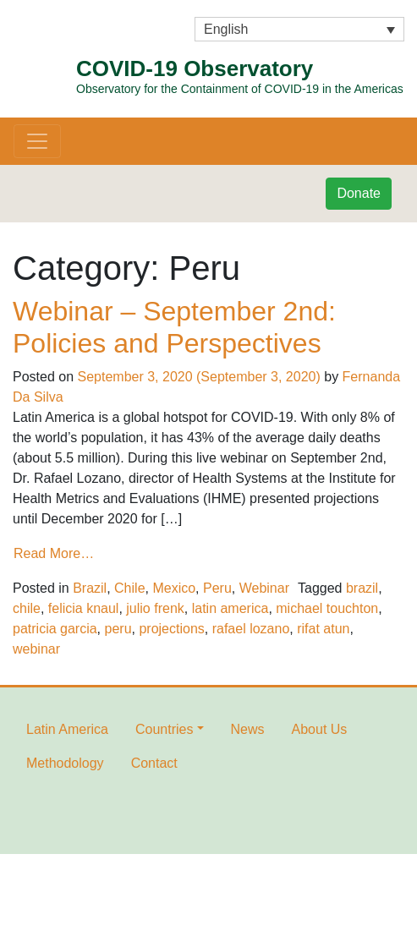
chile (27, 608)
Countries (164, 729)
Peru (217, 588)
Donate (359, 193)
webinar (36, 649)
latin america (230, 608)
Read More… (54, 553)
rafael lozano (251, 628)
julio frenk (155, 608)
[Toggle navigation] (37, 141)
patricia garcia (55, 628)
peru (118, 628)
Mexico (173, 588)
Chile (129, 588)
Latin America (67, 729)
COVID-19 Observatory (239, 77)
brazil (362, 588)
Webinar (264, 588)
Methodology (65, 763)
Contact (154, 763)
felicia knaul (83, 608)
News (248, 729)
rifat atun (323, 628)
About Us (320, 729)
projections (171, 628)
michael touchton (327, 608)
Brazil (90, 588)
